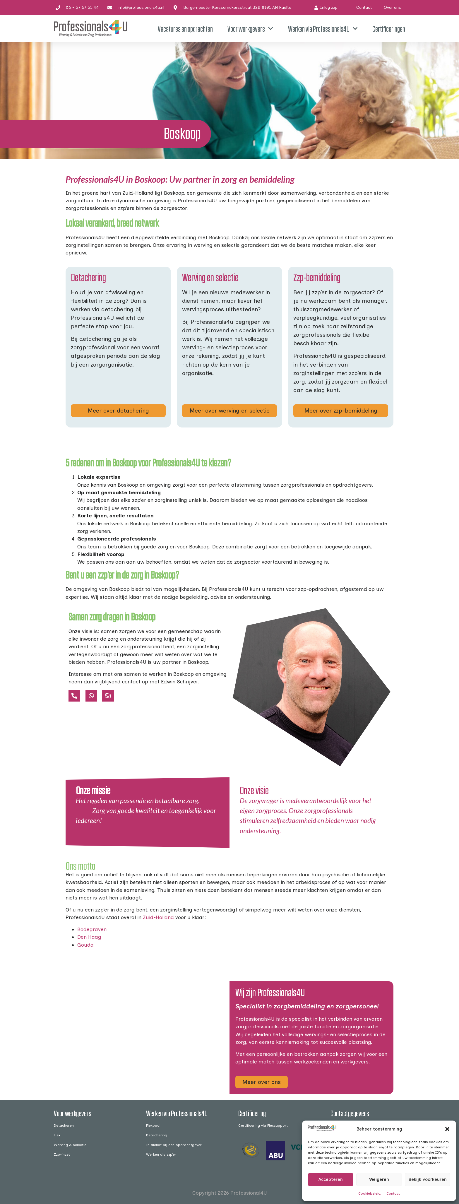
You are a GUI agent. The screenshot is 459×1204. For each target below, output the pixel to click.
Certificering (252, 1113)
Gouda (85, 945)
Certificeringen (388, 28)
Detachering (156, 1135)
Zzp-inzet (62, 1154)
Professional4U (248, 1193)
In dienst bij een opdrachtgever (174, 1145)
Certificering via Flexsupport (263, 1125)
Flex (57, 1135)
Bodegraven (92, 929)
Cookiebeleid (369, 1193)
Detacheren (64, 1125)
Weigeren (379, 1179)
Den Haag (89, 937)
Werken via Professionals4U (323, 28)
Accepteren (330, 1179)
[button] (447, 1129)
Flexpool (153, 1125)
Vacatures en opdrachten (185, 28)
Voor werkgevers (250, 28)
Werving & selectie (70, 1145)
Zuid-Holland (158, 917)
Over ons (392, 7)
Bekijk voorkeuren (427, 1179)
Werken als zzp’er (161, 1154)
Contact (393, 1193)
